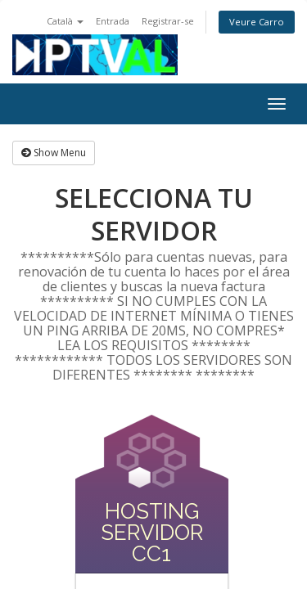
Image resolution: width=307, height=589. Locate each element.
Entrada (112, 21)
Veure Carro (256, 22)
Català (65, 21)
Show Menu (53, 153)
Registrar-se (168, 21)
